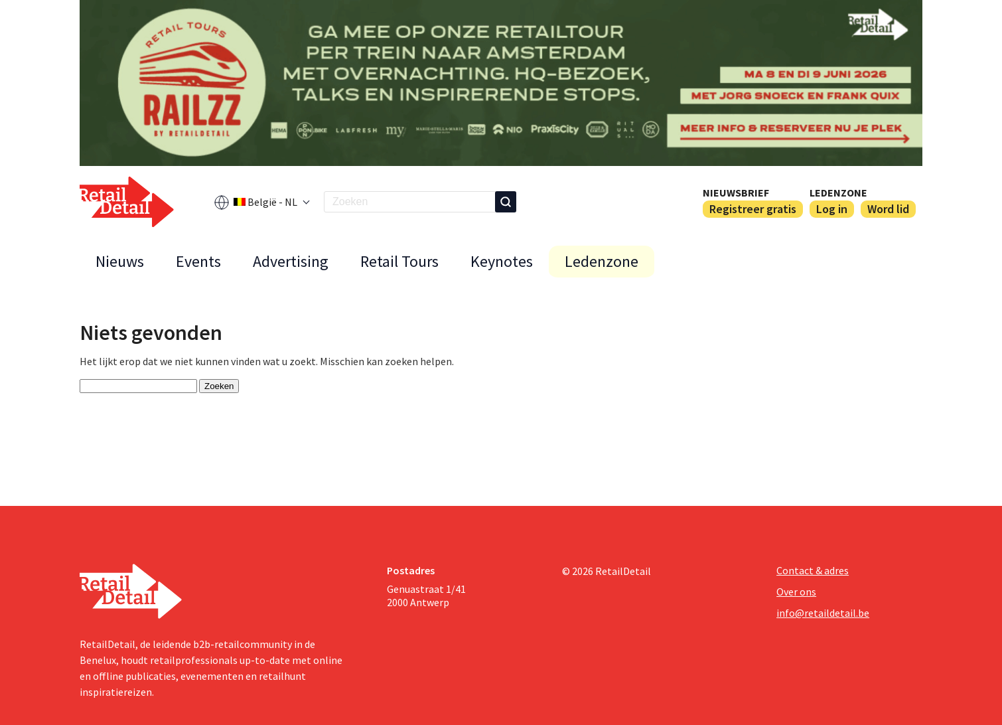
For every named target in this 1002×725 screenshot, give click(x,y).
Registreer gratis (752, 208)
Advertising (290, 261)
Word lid (888, 208)
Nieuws (120, 261)
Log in (831, 208)
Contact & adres (812, 570)
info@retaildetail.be (822, 612)
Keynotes (501, 261)
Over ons (796, 591)
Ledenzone (838, 192)
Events (198, 261)
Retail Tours (399, 261)
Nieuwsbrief (736, 192)
